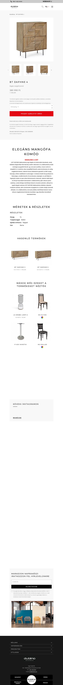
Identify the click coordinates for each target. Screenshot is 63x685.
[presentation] (8, 70)
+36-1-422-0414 (32, 669)
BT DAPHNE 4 (20, 14)
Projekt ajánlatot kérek (31, 113)
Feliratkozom (31, 586)
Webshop (47, 1)
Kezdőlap (12, 14)
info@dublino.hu (33, 671)
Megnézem (17, 418)
